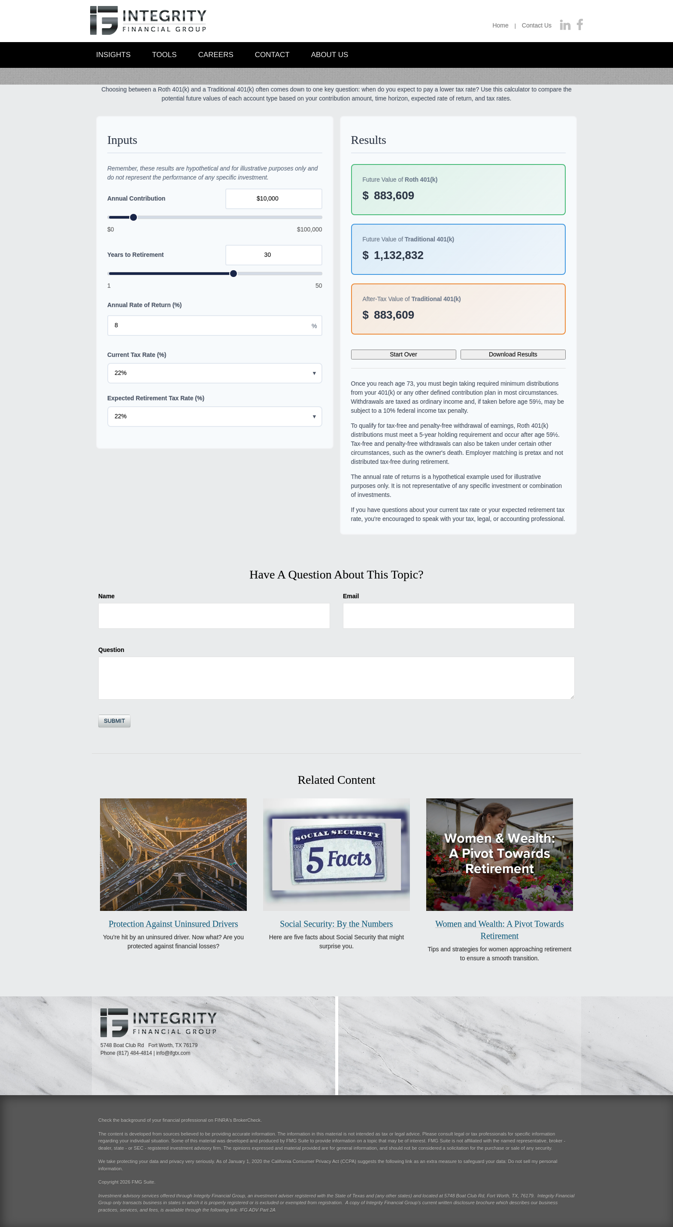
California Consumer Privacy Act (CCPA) (313, 1161)
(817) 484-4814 (134, 1053)
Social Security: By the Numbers (336, 924)
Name (106, 596)
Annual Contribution (136, 198)
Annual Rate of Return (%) (144, 304)
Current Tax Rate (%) (136, 354)
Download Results (513, 354)
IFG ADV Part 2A (258, 1209)
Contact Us (537, 25)
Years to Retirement (135, 254)
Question (111, 649)
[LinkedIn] (565, 25)
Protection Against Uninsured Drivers (173, 924)
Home (500, 25)
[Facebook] (579, 25)
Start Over (403, 354)
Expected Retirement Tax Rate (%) (155, 398)
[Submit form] (114, 721)
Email (351, 596)
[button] (113, 54)
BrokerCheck (247, 1120)
